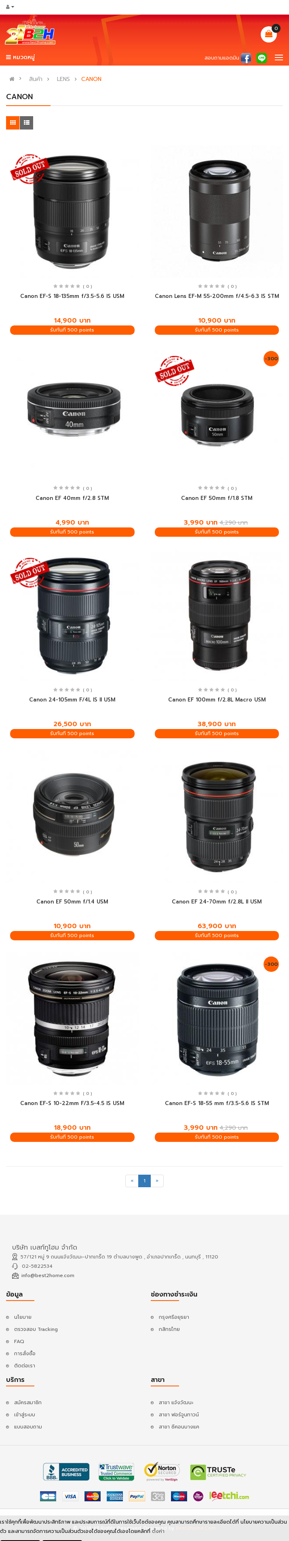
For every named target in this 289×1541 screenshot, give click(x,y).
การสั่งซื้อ (25, 1353)
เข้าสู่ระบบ (24, 1414)
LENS (63, 79)
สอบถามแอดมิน (222, 58)
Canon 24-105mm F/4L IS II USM (72, 700)
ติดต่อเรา (24, 1365)
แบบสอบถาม (28, 1426)
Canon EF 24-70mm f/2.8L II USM (217, 901)
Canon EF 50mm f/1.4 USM (72, 901)
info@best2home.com (47, 1275)
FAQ (19, 1341)
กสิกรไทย (169, 1329)
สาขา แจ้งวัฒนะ (176, 1402)
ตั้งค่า (158, 1531)
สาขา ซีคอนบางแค (179, 1426)
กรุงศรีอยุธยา (174, 1317)
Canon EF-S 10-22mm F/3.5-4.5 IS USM (72, 1103)
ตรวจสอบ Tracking (36, 1329)
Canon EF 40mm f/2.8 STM (72, 498)
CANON (91, 79)
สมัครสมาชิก (28, 1402)
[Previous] (132, 1181)
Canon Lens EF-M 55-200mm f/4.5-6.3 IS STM (217, 296)
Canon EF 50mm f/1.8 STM (216, 498)
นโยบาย (23, 1317)
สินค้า (35, 79)
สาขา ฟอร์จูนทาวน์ (179, 1414)
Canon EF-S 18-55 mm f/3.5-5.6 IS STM (217, 1103)
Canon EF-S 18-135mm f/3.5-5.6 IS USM (72, 296)
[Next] (157, 1181)
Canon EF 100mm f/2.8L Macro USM (217, 700)
